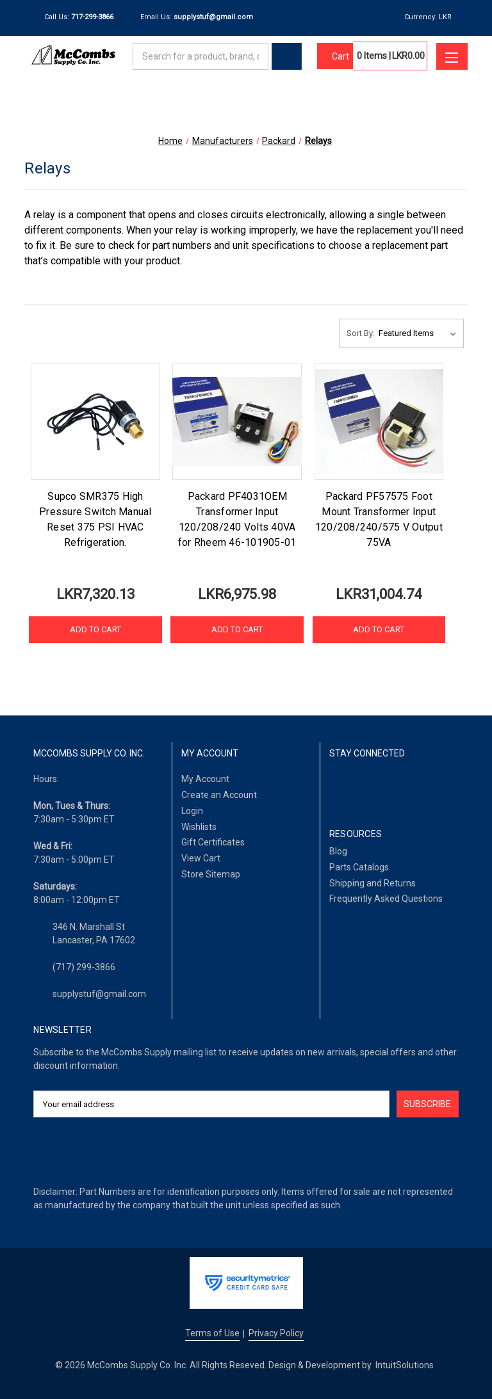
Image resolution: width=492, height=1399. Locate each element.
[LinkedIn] (368, 787)
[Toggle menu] (451, 56)
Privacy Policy (276, 1333)
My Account (205, 779)
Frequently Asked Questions (386, 898)
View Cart (200, 858)
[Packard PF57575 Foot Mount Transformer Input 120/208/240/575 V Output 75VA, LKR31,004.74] (379, 422)
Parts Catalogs (359, 867)
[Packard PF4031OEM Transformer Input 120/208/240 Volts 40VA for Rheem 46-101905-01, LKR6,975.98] (236, 422)
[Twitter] (401, 787)
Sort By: (361, 333)
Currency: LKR (432, 17)
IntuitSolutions (404, 1365)
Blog (338, 851)
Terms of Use (212, 1333)
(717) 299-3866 (84, 967)
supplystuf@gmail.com (99, 994)
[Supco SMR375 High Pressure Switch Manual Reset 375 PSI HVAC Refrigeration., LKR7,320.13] (95, 422)
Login (192, 811)
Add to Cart (95, 629)
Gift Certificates (213, 842)
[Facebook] (336, 787)
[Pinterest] (433, 787)
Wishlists (199, 827)
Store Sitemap (210, 874)
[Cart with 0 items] (335, 56)
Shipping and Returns (372, 883)
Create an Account (219, 795)
